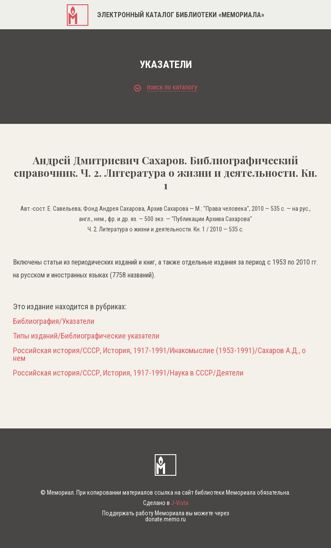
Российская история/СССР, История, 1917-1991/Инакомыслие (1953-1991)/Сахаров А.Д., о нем (159, 354)
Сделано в (165, 503)
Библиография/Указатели (53, 321)
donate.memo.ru (165, 519)
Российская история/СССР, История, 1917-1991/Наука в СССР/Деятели (128, 373)
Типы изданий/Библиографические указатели (86, 336)
